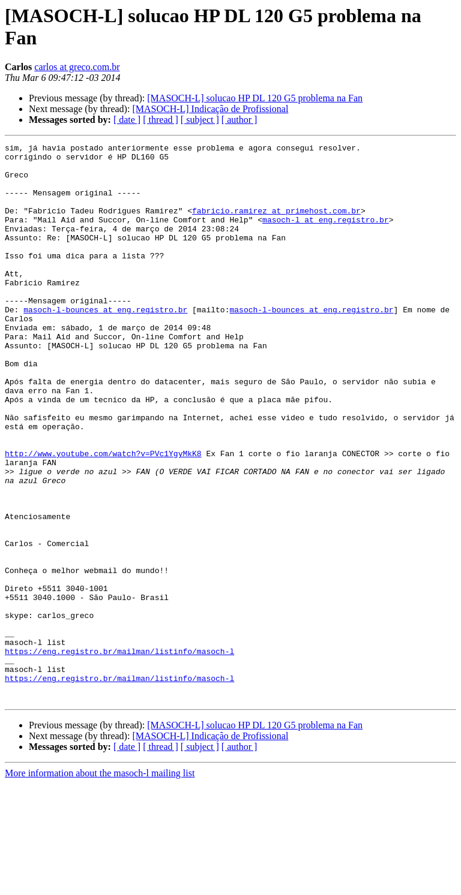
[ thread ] (160, 119)
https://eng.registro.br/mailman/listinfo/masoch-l (119, 753)
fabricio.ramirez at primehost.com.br (276, 224)
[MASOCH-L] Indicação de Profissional (210, 109)
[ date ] (126, 119)
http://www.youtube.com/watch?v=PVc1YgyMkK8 (103, 516)
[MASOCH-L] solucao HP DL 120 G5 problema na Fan (255, 98)
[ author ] (239, 119)
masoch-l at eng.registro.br (325, 235)
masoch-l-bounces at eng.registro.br (105, 343)
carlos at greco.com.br (76, 67)
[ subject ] (200, 119)
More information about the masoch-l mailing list (99, 884)
